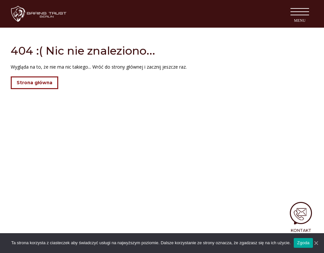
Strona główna (34, 82)
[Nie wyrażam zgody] (316, 243)
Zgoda (303, 242)
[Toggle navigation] (300, 14)
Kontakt (301, 230)
